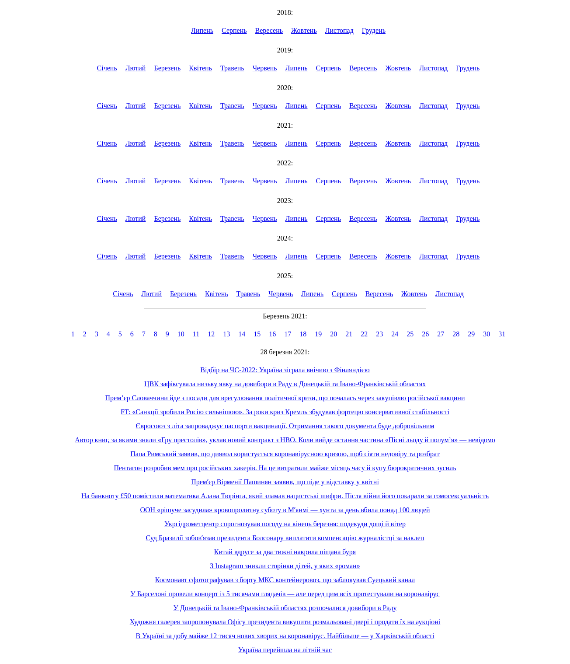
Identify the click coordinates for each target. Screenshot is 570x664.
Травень (232, 68)
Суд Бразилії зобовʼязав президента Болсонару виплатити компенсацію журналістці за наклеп (285, 538)
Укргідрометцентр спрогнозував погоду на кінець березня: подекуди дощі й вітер (285, 524)
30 (486, 334)
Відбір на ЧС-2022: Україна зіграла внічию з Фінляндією (284, 370)
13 (226, 334)
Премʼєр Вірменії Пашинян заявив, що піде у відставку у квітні (285, 482)
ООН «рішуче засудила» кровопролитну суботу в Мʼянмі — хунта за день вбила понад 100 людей (285, 510)
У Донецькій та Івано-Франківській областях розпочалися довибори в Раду (284, 608)
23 (379, 334)
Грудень (374, 30)
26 (425, 334)
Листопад (339, 30)
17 (287, 334)
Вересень (269, 30)
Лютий (135, 68)
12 (211, 334)
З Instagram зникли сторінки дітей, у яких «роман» (285, 566)
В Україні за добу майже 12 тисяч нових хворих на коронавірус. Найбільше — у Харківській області (285, 636)
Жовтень (304, 30)
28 (455, 334)
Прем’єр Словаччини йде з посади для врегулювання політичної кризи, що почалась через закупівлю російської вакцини (285, 398)
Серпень (234, 30)
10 (180, 334)
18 (302, 334)
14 (241, 334)
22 (364, 334)
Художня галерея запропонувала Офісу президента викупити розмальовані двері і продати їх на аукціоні (285, 622)
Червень (265, 68)
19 (318, 334)
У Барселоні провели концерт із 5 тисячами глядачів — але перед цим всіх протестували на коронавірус (284, 594)
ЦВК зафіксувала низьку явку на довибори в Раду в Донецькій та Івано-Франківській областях (285, 384)
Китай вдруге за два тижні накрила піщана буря (285, 552)
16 (272, 334)
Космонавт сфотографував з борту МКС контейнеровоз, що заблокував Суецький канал (285, 580)
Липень (202, 30)
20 (333, 334)
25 (410, 334)
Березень (167, 68)
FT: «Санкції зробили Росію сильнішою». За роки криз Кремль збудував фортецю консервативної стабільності (285, 412)
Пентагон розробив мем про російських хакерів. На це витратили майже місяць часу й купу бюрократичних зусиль (285, 468)
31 (501, 334)
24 (394, 334)
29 (471, 334)
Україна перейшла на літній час (285, 650)
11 (196, 334)
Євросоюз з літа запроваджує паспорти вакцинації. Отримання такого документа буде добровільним (285, 426)
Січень (107, 68)
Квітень (200, 68)
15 (257, 334)
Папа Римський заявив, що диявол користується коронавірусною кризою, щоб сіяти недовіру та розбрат (284, 454)
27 (440, 334)
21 (348, 334)
